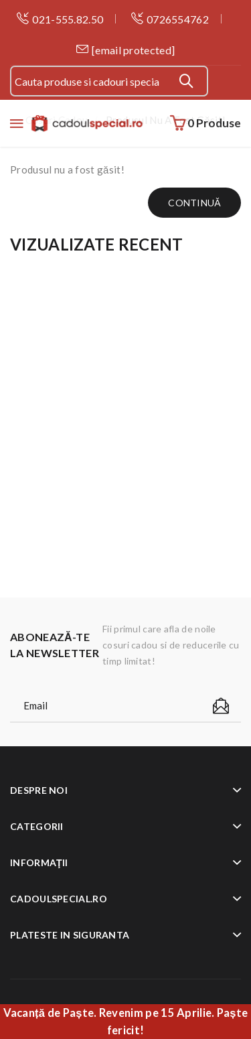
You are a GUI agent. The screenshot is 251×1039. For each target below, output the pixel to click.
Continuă (194, 202)
